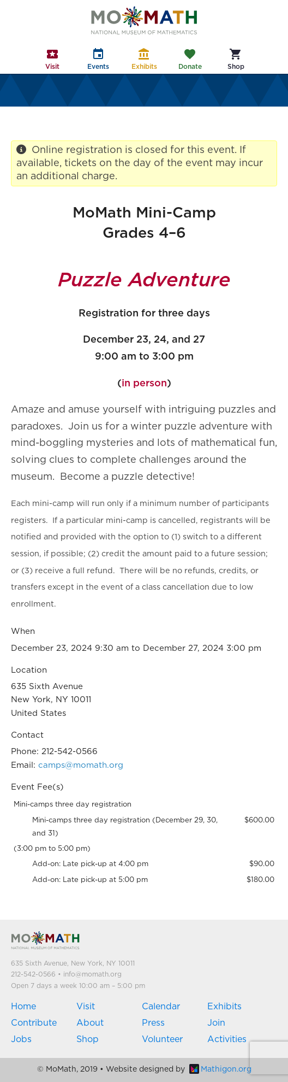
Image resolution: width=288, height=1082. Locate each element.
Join (216, 1023)
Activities (227, 1039)
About (90, 1023)
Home (23, 1006)
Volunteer (162, 1039)
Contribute (34, 1023)
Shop (87, 1039)
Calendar (161, 1006)
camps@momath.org (80, 765)
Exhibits (224, 1006)
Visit (85, 1006)
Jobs (21, 1039)
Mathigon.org (220, 1069)
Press (153, 1023)
